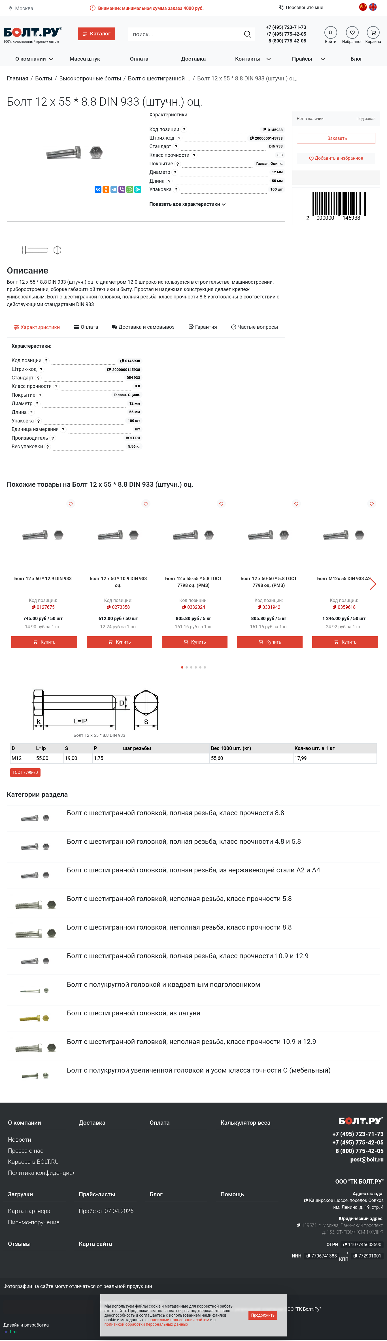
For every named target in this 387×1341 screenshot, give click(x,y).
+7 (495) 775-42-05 (286, 34)
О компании (30, 58)
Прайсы (302, 58)
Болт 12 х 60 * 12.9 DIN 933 (43, 578)
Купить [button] (44, 642)
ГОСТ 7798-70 (25, 773)
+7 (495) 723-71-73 (286, 27)
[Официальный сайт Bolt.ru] (32, 32)
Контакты (247, 58)
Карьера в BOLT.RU (33, 1163)
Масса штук (85, 58)
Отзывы (19, 1245)
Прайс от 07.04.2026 (106, 1212)
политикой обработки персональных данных (146, 1324)
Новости (19, 1140)
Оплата (139, 58)
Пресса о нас (25, 1151)
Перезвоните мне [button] (300, 7)
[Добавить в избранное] (336, 158)
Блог (356, 58)
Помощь (232, 1195)
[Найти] (248, 34)
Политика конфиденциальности (41, 1174)
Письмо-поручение (33, 1223)
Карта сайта (95, 1245)
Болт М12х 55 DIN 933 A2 (344, 578)
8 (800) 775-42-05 (287, 41)
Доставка (193, 58)
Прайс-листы (97, 1195)
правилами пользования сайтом (178, 1319)
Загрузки (20, 1195)
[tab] (37, 327)
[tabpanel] (146, 399)
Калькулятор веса (245, 1123)
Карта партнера (29, 1212)
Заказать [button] (337, 138)
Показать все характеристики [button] (187, 204)
